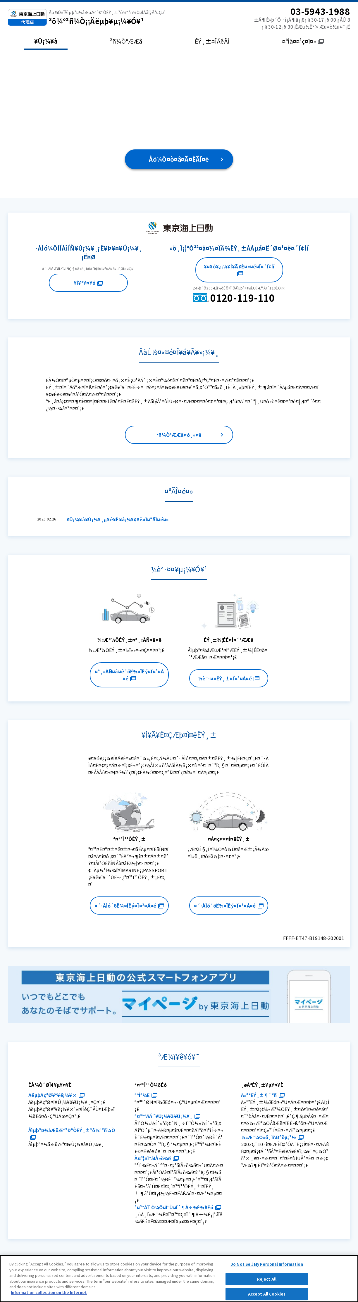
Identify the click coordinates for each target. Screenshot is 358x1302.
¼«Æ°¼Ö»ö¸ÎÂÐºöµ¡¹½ (272, 1137)
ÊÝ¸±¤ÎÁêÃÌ (212, 41)
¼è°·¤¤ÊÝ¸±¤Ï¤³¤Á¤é (228, 678)
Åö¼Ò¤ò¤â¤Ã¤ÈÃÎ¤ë (179, 159)
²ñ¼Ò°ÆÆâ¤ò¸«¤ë (179, 434)
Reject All (266, 1283)
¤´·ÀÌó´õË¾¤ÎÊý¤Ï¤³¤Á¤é (129, 905)
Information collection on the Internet (49, 1296)
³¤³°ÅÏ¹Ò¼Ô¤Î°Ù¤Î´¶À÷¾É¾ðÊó (178, 1207)
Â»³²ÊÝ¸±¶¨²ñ (263, 1094)
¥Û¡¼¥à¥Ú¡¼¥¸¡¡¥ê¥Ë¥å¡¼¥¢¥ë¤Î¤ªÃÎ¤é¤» (117, 519)
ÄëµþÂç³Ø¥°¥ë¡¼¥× (56, 1094)
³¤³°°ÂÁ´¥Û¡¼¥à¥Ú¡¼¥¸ (167, 1116)
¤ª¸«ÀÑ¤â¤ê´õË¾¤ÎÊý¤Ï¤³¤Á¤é (129, 675)
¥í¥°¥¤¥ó (88, 282)
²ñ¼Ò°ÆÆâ (126, 41)
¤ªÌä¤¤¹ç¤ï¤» (303, 41)
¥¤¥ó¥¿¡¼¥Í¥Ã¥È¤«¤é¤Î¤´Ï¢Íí (239, 269)
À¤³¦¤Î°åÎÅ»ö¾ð (156, 1158)
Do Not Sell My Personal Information (266, 1268)
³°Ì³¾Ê (146, 1094)
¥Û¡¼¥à (45, 41)
